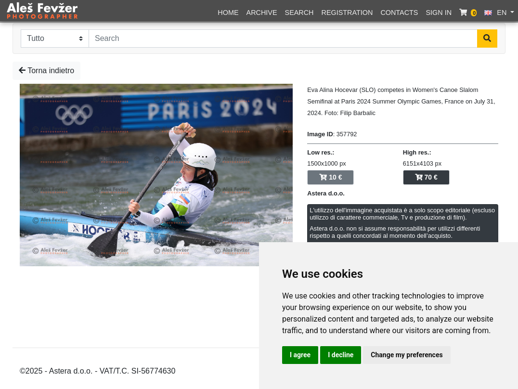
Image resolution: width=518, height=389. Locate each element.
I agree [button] (300, 355)
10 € (330, 177)
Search (299, 12)
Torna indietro (46, 70)
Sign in (439, 12)
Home (228, 12)
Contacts (399, 12)
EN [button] (496, 12)
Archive (261, 12)
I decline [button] (340, 355)
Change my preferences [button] (406, 355)
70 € (426, 177)
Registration (347, 12)
